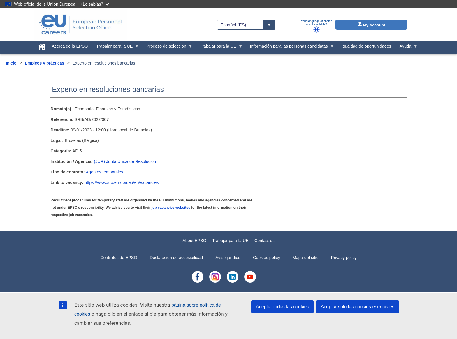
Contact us (264, 240)
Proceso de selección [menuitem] (167, 47)
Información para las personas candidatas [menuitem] (290, 47)
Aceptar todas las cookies (282, 306)
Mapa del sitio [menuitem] (306, 257)
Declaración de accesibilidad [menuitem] (176, 257)
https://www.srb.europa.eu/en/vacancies (122, 182)
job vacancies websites (171, 208)
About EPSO (194, 240)
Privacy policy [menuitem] (344, 257)
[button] (316, 29)
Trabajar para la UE (230, 240)
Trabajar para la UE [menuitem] (115, 47)
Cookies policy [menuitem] (266, 257)
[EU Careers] (80, 24)
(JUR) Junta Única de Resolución (125, 161)
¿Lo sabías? (95, 3)
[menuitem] (42, 45)
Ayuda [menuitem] (406, 47)
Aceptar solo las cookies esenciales (357, 306)
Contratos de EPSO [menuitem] (118, 257)
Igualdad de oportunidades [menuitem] (366, 46)
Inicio (11, 63)
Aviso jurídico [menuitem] (227, 257)
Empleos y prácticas (44, 63)
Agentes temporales (104, 172)
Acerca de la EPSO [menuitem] (70, 46)
